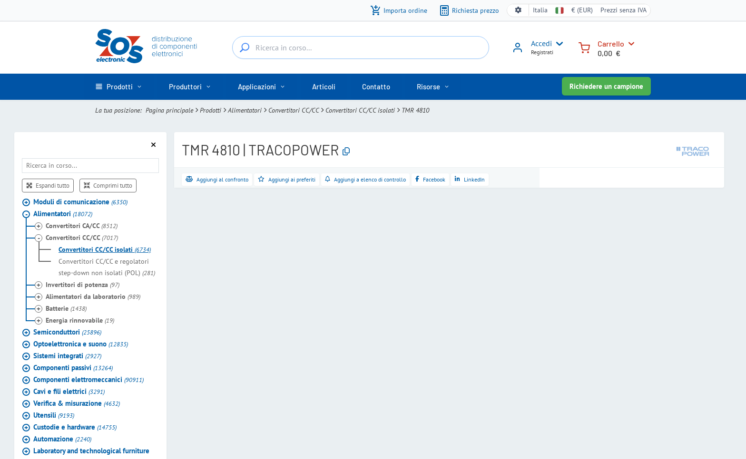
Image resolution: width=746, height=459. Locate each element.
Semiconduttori (67, 331)
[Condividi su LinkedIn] (470, 179)
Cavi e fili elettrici (69, 391)
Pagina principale (169, 110)
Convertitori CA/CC (82, 225)
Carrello (611, 43)
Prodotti (210, 110)
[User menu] (557, 44)
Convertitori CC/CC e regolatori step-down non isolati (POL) (107, 267)
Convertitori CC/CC (293, 110)
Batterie (66, 308)
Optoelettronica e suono (80, 343)
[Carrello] (584, 47)
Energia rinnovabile (80, 320)
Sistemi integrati (67, 355)
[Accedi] (517, 51)
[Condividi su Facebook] (430, 179)
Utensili (53, 415)
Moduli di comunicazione (80, 201)
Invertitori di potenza (82, 284)
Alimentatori (245, 110)
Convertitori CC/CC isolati (360, 110)
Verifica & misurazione (76, 403)
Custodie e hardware (75, 426)
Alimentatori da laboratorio (93, 296)
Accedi (541, 43)
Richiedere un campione (606, 86)
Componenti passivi (73, 367)
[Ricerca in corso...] (244, 47)
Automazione (62, 438)
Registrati (542, 52)
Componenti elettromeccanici (88, 379)
